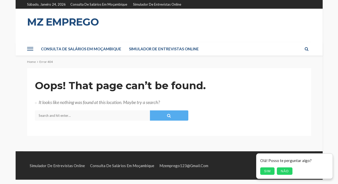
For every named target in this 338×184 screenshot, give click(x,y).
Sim (267, 171)
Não (285, 171)
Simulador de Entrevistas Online (157, 4)
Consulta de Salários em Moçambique (98, 4)
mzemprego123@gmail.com (183, 165)
